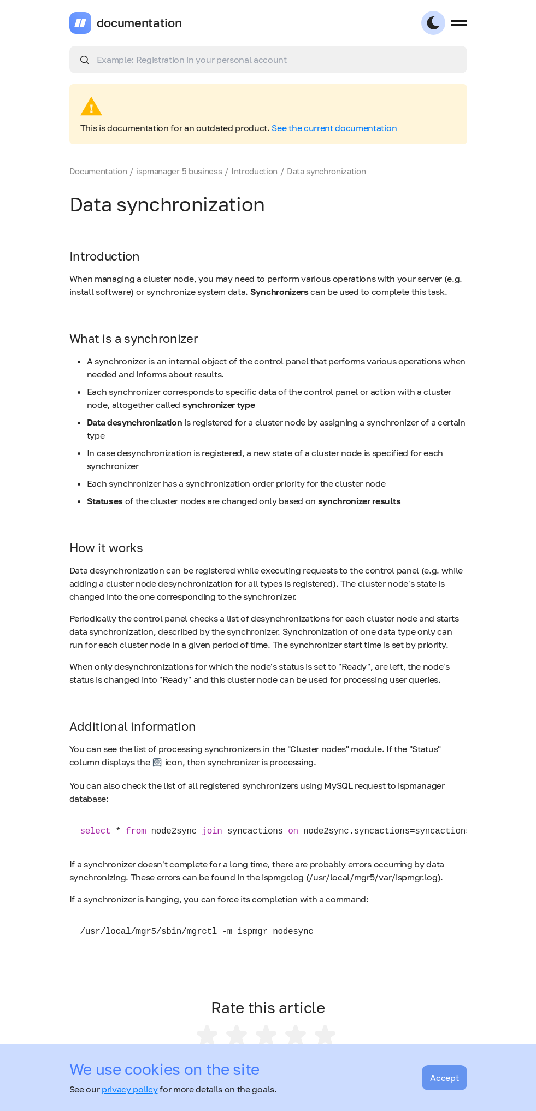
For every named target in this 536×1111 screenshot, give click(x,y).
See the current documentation (334, 127)
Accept (444, 1077)
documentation (139, 23)
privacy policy (130, 1089)
